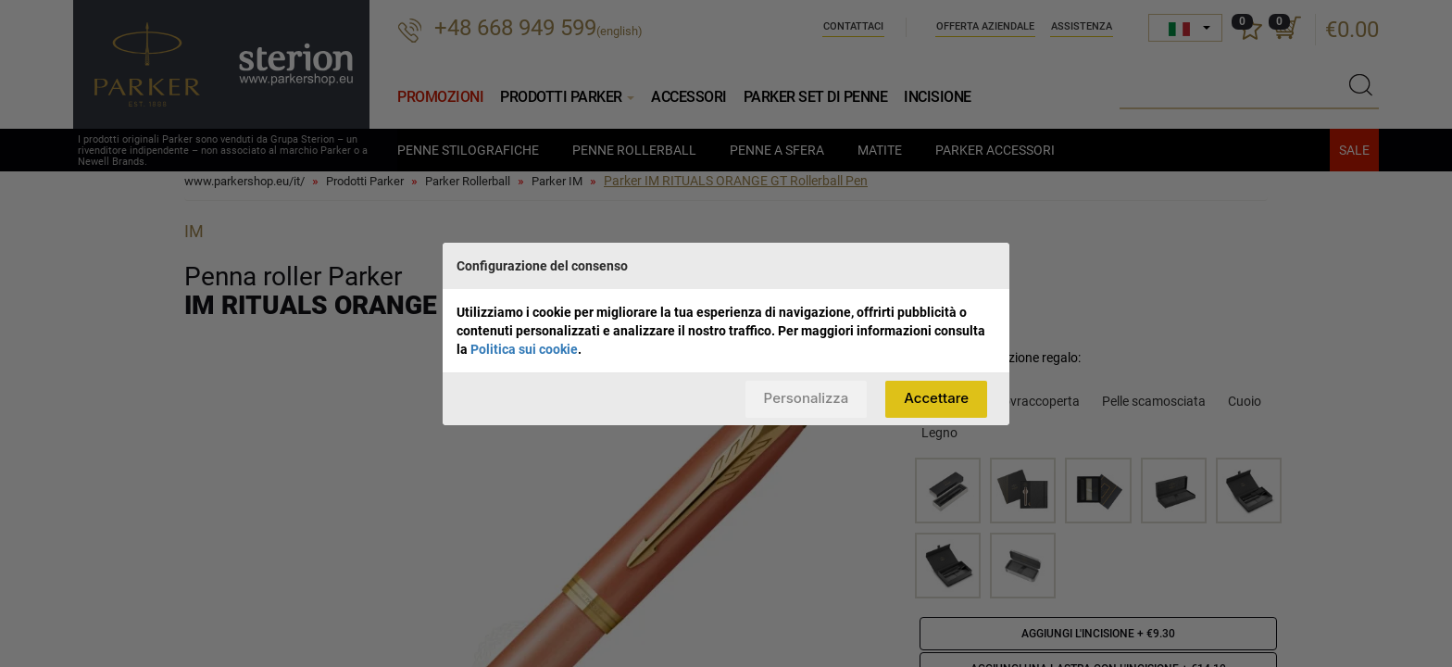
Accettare (936, 398)
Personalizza (806, 398)
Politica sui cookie (524, 349)
